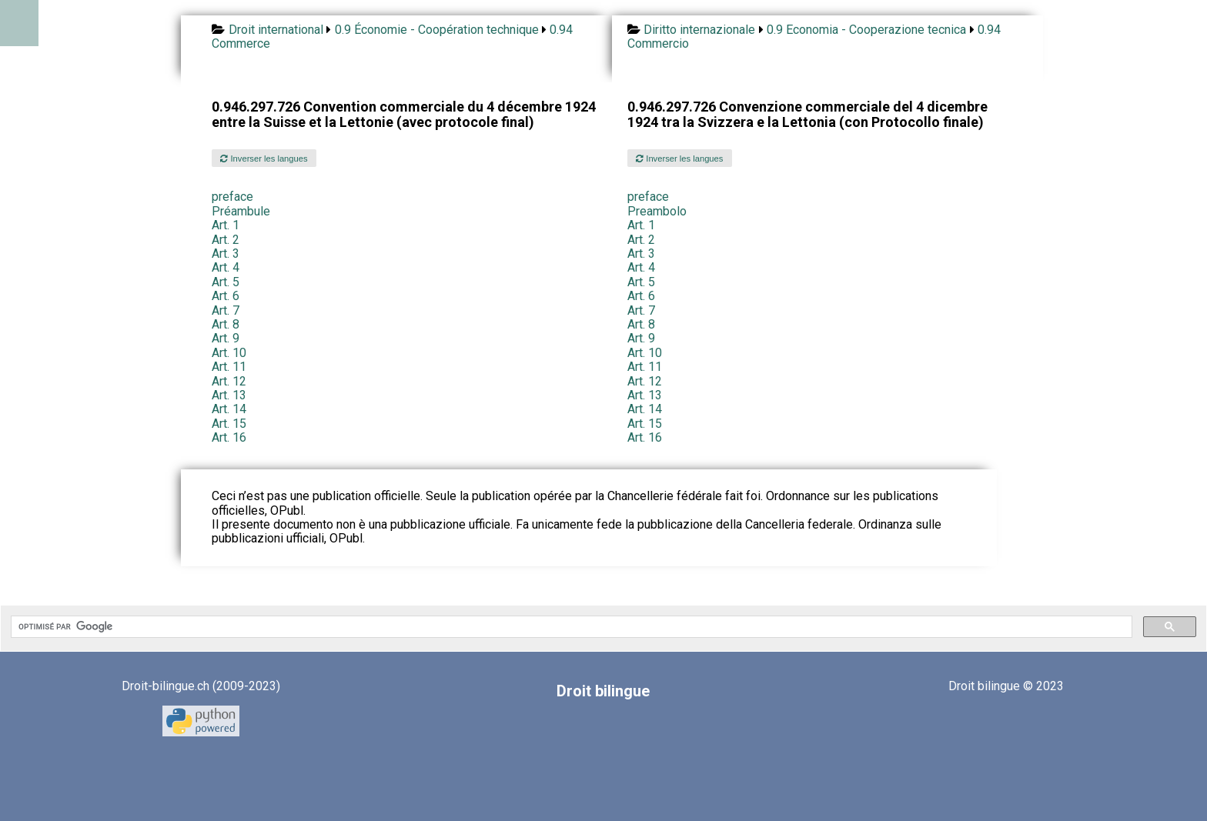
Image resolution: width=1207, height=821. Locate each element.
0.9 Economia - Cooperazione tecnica (866, 29)
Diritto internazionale (699, 29)
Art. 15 (229, 423)
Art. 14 (229, 409)
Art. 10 (229, 352)
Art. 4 (225, 267)
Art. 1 (225, 225)
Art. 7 (225, 310)
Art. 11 (229, 366)
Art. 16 (229, 437)
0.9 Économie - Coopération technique (437, 29)
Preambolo (657, 211)
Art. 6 (225, 296)
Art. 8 (225, 324)
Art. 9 (225, 338)
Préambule (241, 211)
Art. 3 (225, 253)
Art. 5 (225, 282)
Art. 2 (225, 239)
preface (232, 196)
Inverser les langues (263, 158)
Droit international (276, 29)
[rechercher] (570, 627)
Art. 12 (229, 381)
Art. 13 (229, 395)
